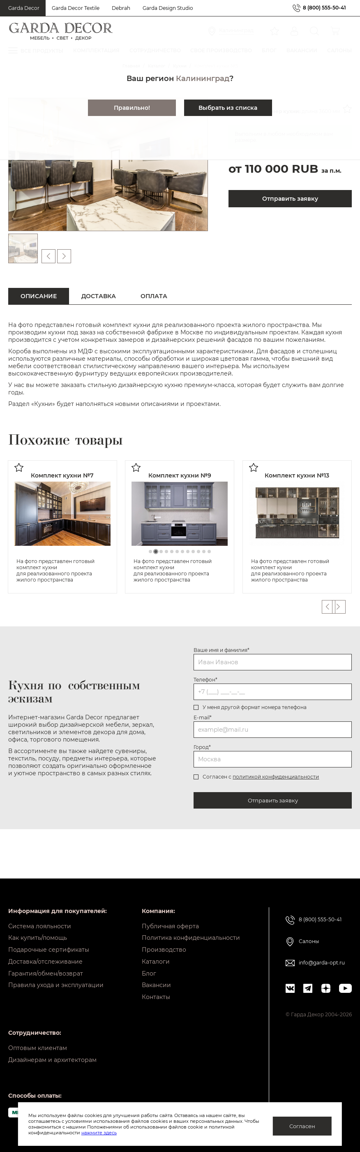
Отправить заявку (273, 800)
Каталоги (156, 956)
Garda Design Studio (168, 8)
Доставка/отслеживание (45, 956)
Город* (202, 747)
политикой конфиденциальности (276, 777)
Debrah (121, 8)
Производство (164, 944)
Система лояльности (39, 918)
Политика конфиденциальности (191, 931)
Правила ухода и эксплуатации (56, 982)
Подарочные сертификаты (48, 944)
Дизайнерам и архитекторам (52, 1059)
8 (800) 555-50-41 (324, 8)
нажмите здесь (99, 1133)
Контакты (156, 995)
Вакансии (156, 982)
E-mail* (203, 717)
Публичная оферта (170, 918)
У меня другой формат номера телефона (255, 707)
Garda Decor (23, 8)
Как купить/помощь (37, 931)
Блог (149, 969)
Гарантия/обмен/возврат (45, 969)
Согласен (302, 1126)
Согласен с (261, 777)
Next (345, 607)
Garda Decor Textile (75, 8)
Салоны (309, 933)
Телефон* (205, 680)
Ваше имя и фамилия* (221, 650)
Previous (328, 607)
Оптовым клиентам (37, 1046)
